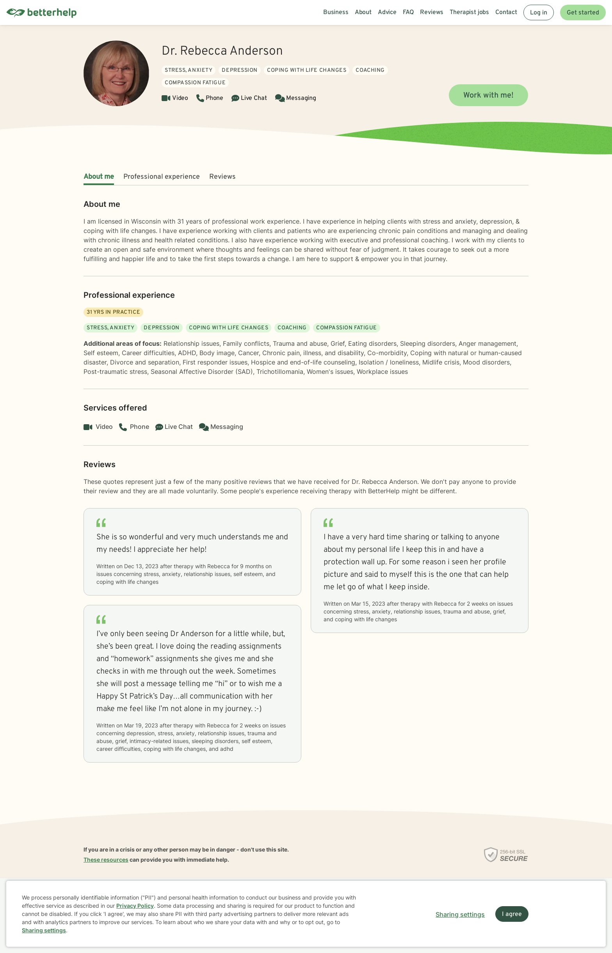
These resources (106, 859)
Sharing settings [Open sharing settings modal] (460, 914)
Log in (538, 13)
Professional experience (161, 176)
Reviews (222, 176)
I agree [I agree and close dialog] (512, 914)
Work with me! (488, 96)
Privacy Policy (135, 905)
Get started (583, 13)
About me (99, 176)
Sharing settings (44, 930)
